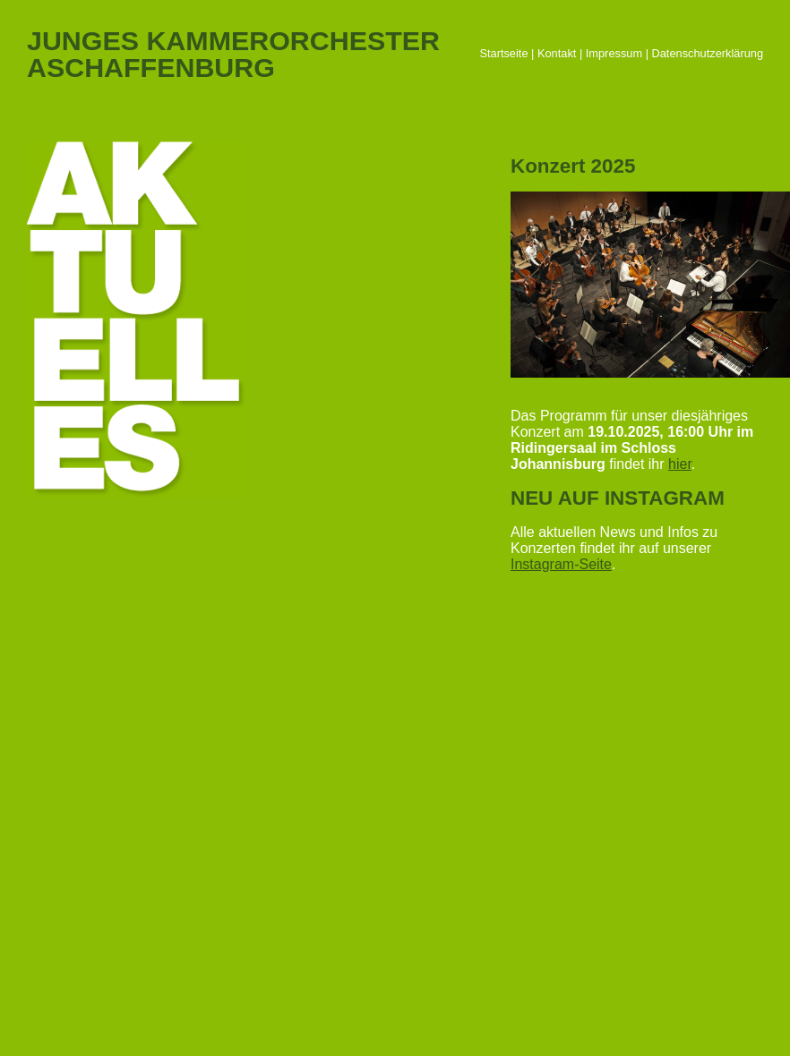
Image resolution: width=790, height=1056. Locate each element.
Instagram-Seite (561, 564)
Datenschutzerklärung (707, 53)
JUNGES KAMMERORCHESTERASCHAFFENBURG (233, 53)
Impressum (614, 53)
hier (679, 464)
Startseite (503, 53)
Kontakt (556, 53)
